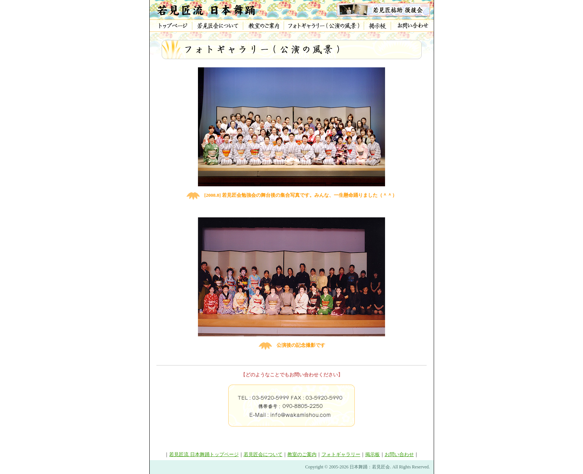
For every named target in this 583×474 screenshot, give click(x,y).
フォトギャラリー (340, 454)
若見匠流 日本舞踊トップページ (203, 454)
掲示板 (372, 454)
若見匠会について (263, 454)
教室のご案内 (302, 454)
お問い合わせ (399, 454)
